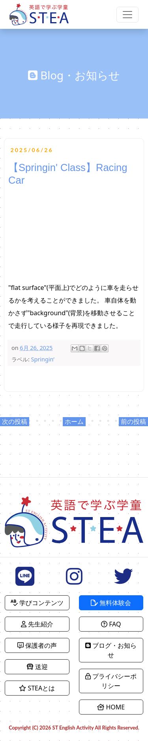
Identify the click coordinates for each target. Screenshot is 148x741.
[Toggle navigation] (127, 15)
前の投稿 (133, 421)
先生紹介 (37, 624)
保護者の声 (37, 645)
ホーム (74, 421)
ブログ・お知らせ (111, 650)
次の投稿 (14, 421)
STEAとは (37, 688)
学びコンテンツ (37, 602)
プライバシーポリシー (111, 681)
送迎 (37, 666)
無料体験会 (111, 602)
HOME (111, 707)
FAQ (111, 624)
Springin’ (42, 359)
